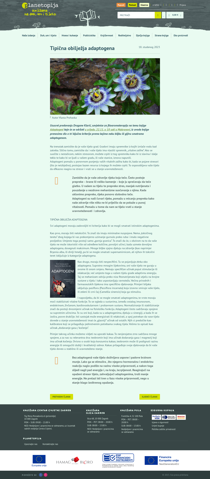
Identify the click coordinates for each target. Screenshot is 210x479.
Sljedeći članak (150, 396)
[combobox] (136, 15)
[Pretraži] (158, 15)
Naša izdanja (28, 35)
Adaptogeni (56, 129)
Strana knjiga (161, 35)
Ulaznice (144, 5)
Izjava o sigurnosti (160, 422)
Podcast (132, 5)
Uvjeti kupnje (158, 425)
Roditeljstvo (124, 35)
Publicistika (89, 35)
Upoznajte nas (30, 444)
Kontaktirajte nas (50, 444)
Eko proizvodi (181, 35)
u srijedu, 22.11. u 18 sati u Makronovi (107, 129)
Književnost (106, 35)
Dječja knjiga (143, 35)
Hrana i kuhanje (70, 35)
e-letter (157, 5)
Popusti (121, 5)
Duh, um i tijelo (48, 35)
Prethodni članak (61, 396)
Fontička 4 (126, 416)
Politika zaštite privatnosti (164, 429)
